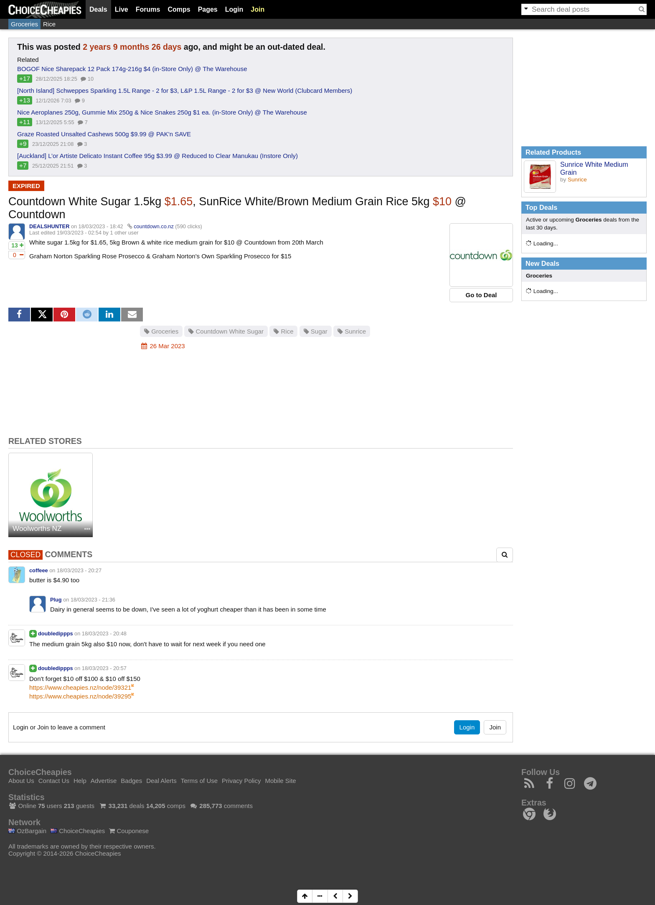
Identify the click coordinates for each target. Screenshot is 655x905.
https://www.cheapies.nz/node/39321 (80, 687)
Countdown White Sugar (226, 331)
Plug (56, 600)
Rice (49, 24)
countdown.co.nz (154, 226)
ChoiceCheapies (78, 830)
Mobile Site (280, 780)
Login (234, 9)
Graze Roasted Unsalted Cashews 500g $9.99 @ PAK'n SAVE (104, 134)
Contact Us (53, 780)
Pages (208, 9)
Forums (148, 9)
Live (121, 9)
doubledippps (55, 633)
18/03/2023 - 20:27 (79, 570)
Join (257, 9)
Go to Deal (481, 294)
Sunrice (352, 331)
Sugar (316, 331)
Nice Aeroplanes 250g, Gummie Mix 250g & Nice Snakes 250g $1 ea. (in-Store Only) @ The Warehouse (162, 112)
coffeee (38, 570)
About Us (21, 780)
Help (80, 780)
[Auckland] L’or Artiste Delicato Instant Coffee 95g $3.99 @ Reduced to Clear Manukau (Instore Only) (157, 155)
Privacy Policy (241, 780)
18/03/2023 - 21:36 (93, 600)
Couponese (129, 830)
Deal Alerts (161, 780)
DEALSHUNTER (49, 226)
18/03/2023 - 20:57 (104, 668)
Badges (131, 780)
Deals (98, 9)
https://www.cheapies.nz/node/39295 (80, 696)
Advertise (104, 780)
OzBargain (27, 830)
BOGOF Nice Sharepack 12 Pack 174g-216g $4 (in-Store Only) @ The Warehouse (132, 68)
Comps (179, 9)
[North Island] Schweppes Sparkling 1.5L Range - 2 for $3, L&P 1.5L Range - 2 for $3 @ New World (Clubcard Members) (184, 90)
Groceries (24, 24)
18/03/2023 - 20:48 (104, 633)
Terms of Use (199, 780)
